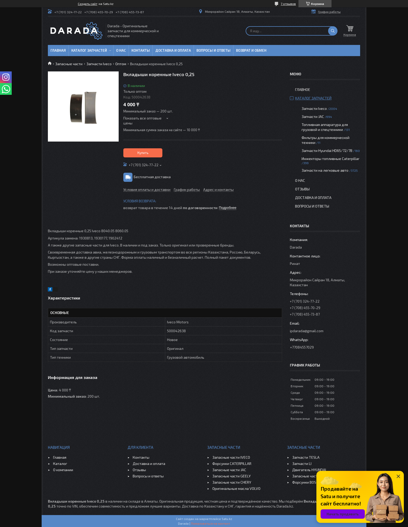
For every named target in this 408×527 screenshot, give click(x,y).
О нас (121, 50)
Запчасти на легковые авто (325, 170)
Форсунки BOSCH (306, 482)
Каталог (60, 463)
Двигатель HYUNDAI (309, 470)
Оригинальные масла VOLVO (236, 488)
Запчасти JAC (313, 116)
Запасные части (68, 64)
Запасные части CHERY (231, 482)
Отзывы (302, 189)
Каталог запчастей (89, 50)
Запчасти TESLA (306, 457)
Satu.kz (227, 519)
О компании (63, 470)
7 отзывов (288, 3)
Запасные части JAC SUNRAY (316, 476)
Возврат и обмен (251, 50)
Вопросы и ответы (213, 50)
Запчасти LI (301, 463)
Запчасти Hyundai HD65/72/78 (327, 150)
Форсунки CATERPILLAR (231, 463)
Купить (143, 153)
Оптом (120, 64)
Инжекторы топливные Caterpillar (330, 158)
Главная (58, 50)
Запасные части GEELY (231, 476)
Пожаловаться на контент (210, 523)
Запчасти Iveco (99, 64)
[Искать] (332, 31)
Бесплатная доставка (152, 177)
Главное (302, 89)
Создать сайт (87, 3)
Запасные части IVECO (231, 457)
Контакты (140, 50)
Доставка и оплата (173, 50)
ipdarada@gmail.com (306, 331)
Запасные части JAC (229, 470)
